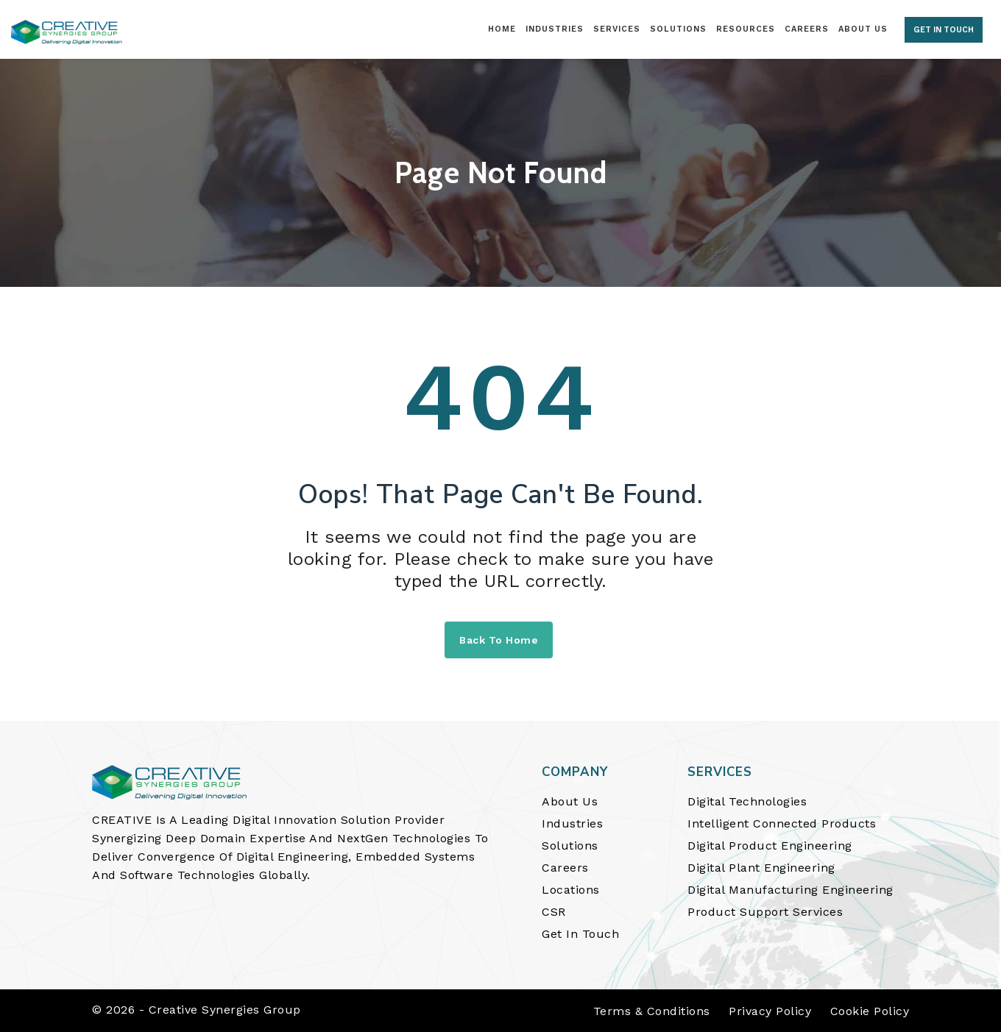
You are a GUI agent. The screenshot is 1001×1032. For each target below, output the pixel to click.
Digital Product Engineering (769, 846)
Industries (572, 823)
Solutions (570, 846)
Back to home (498, 640)
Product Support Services (765, 912)
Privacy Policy (770, 1011)
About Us (570, 801)
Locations (571, 890)
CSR (554, 912)
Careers (565, 868)
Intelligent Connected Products (781, 823)
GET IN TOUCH (943, 30)
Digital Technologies (747, 801)
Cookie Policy (870, 1011)
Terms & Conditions (651, 1011)
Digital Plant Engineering (761, 868)
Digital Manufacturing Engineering (790, 890)
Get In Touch (580, 934)
